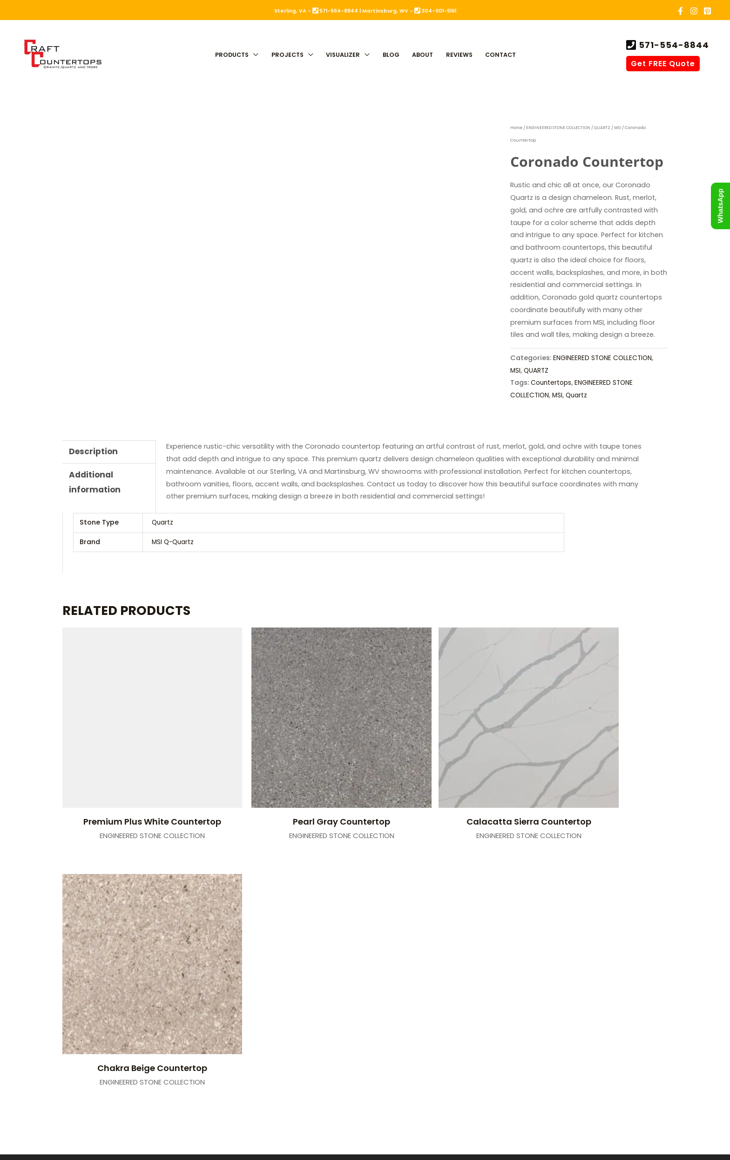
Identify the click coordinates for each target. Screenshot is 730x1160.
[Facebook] (680, 11)
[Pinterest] (707, 11)
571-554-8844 (672, 45)
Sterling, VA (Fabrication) (261, 901)
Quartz (579, 395)
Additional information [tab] (95, 484)
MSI (621, 127)
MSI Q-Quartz (174, 541)
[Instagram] (694, 11)
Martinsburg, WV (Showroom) (439, 901)
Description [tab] (94, 452)
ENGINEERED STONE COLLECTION (560, 127)
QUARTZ (605, 127)
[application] (253, 56)
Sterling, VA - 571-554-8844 (316, 10)
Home (517, 127)
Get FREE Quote (663, 63)
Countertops (552, 382)
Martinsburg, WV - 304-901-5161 (409, 10)
